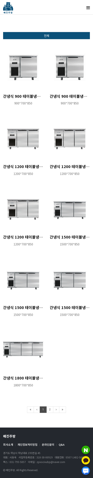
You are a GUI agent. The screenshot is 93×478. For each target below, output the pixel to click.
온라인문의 (48, 445)
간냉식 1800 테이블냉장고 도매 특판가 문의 (38, 379)
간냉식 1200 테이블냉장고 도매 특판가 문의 (38, 168)
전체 (46, 37)
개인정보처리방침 (27, 445)
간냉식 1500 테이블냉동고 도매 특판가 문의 (38, 309)
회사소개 (8, 445)
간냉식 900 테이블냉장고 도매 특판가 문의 (37, 98)
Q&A (61, 445)
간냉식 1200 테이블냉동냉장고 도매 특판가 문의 (42, 239)
